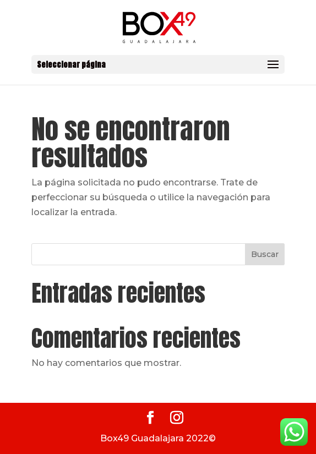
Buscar (265, 254)
